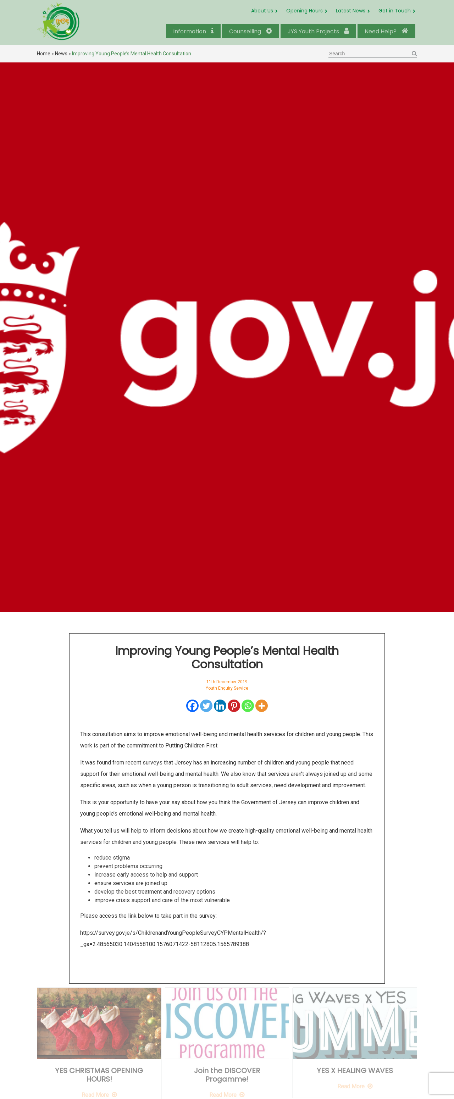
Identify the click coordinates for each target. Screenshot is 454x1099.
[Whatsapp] (248, 706)
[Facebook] (192, 706)
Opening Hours (304, 10)
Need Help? (386, 31)
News (61, 53)
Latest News (350, 10)
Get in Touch (394, 10)
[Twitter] (206, 706)
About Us (262, 10)
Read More (95, 1091)
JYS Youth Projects (318, 31)
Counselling (250, 31)
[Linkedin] (220, 706)
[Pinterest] (234, 706)
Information (193, 31)
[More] (261, 706)
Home (43, 53)
